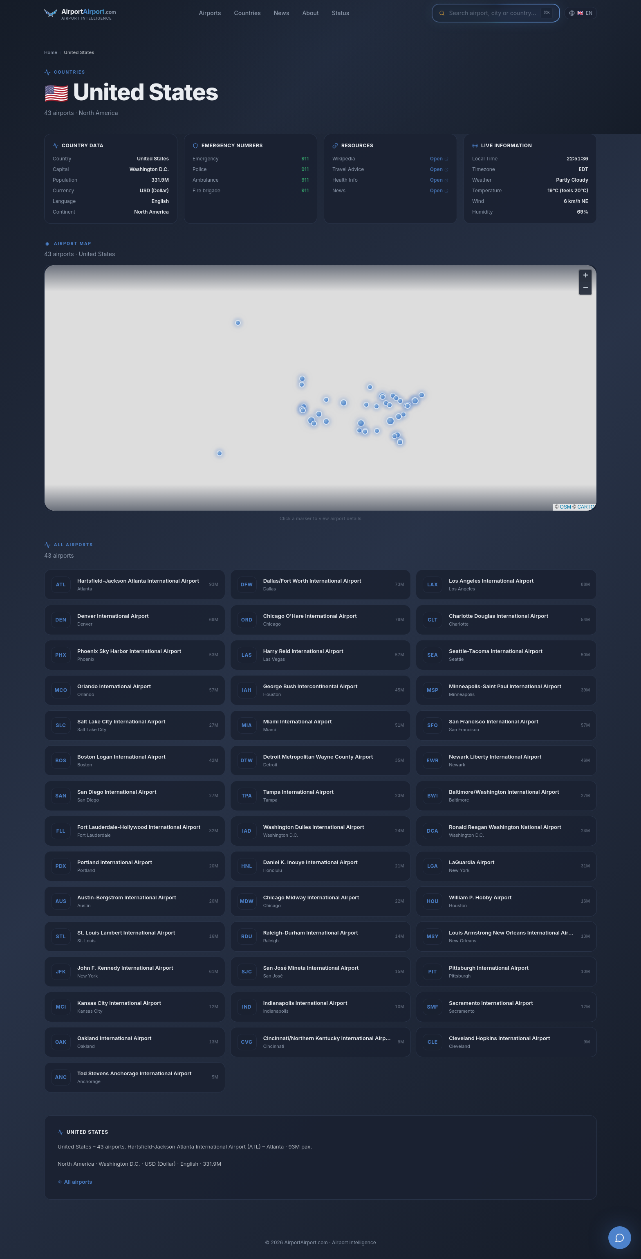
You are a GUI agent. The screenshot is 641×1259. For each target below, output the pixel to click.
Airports (210, 12)
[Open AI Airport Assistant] (619, 1237)
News (281, 12)
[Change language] (581, 13)
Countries (247, 12)
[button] (390, 421)
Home (50, 52)
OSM (565, 507)
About (310, 12)
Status (341, 12)
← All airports (75, 1181)
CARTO (585, 507)
